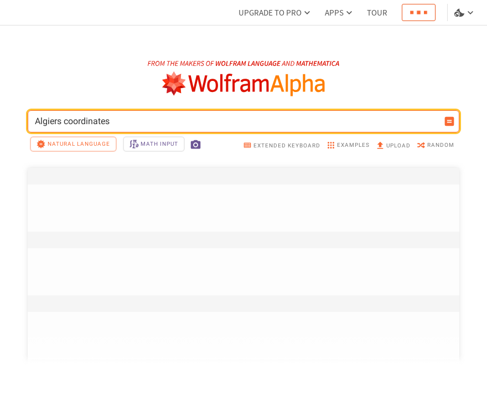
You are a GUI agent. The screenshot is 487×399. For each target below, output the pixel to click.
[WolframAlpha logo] (243, 83)
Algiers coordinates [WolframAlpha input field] (236, 121)
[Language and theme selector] (465, 13)
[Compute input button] (449, 121)
